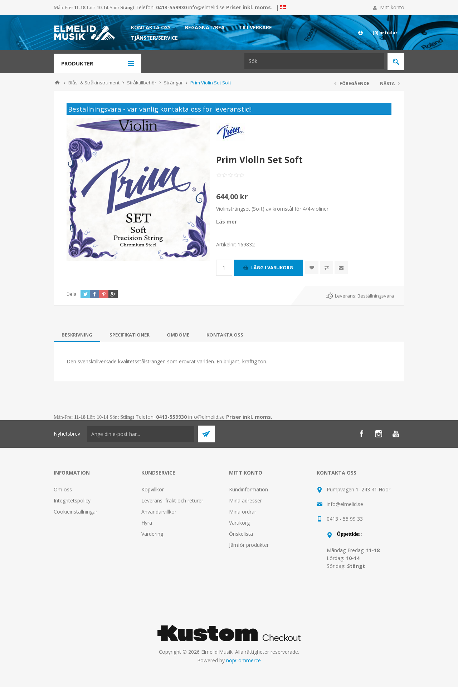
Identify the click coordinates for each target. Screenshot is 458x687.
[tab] (77, 334)
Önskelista (241, 533)
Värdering (152, 533)
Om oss (63, 489)
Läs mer (226, 221)
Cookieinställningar (75, 511)
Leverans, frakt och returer (172, 500)
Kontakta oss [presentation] (224, 335)
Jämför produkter (249, 544)
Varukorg (239, 522)
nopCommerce (243, 660)
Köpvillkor (152, 489)
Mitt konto (392, 7)
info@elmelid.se (206, 7)
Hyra (146, 522)
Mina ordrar (242, 511)
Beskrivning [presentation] (77, 335)
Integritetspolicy (72, 500)
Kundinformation (248, 489)
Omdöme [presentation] (178, 335)
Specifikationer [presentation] (129, 335)
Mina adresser (245, 500)
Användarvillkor (158, 511)
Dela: (72, 294)
